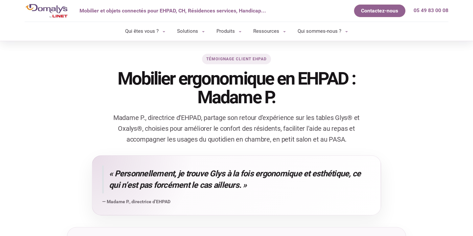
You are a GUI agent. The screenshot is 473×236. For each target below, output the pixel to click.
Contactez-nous (379, 11)
